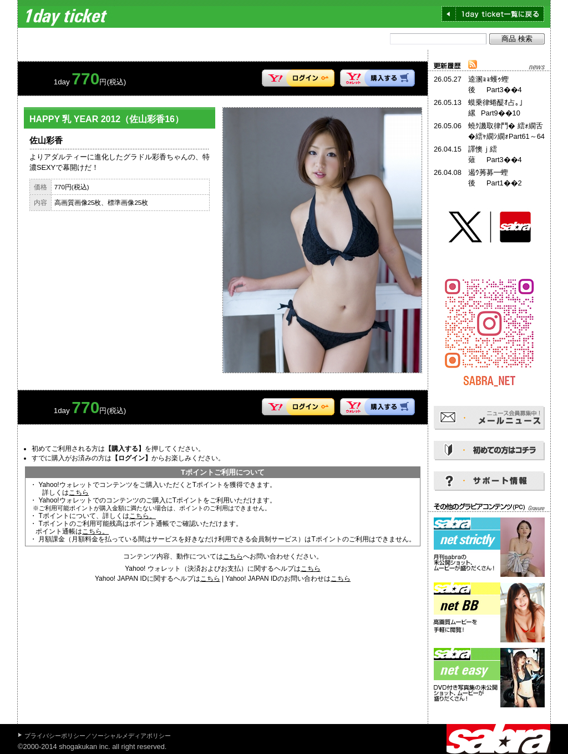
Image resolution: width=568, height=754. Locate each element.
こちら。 (142, 516)
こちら (79, 492)
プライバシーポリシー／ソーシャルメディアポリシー (97, 735)
